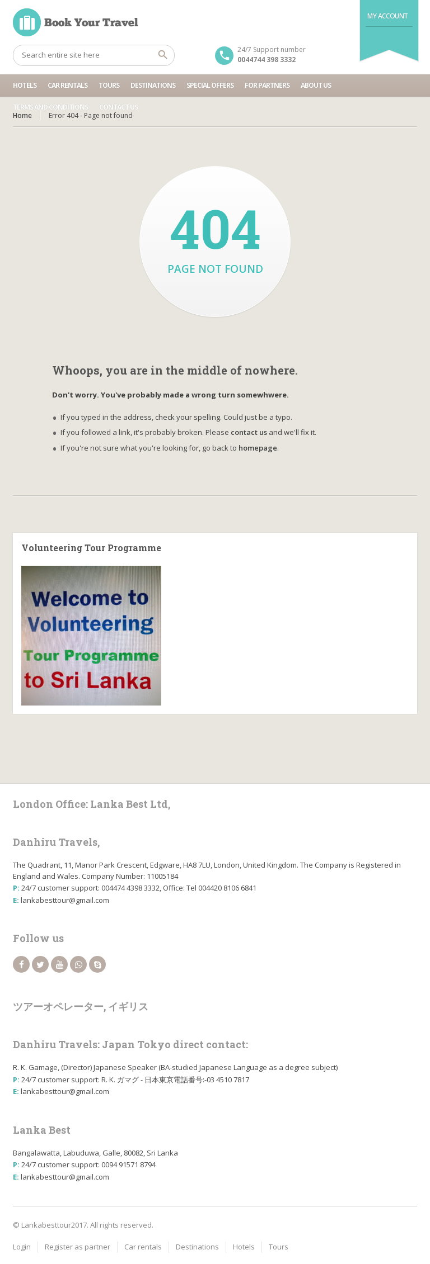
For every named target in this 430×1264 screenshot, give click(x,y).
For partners (267, 85)
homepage (258, 448)
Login (22, 1247)
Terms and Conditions (50, 107)
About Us (316, 85)
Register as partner (77, 1247)
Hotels (24, 85)
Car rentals (67, 85)
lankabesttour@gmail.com (65, 900)
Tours (109, 85)
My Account (387, 16)
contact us (249, 432)
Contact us (118, 107)
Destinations (152, 85)
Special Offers (209, 85)
